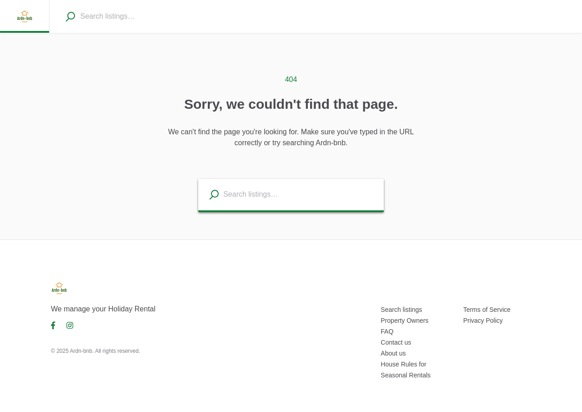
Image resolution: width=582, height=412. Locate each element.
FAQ (387, 331)
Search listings (401, 309)
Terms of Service (487, 309)
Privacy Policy (483, 320)
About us (393, 353)
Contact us (396, 342)
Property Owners (404, 320)
